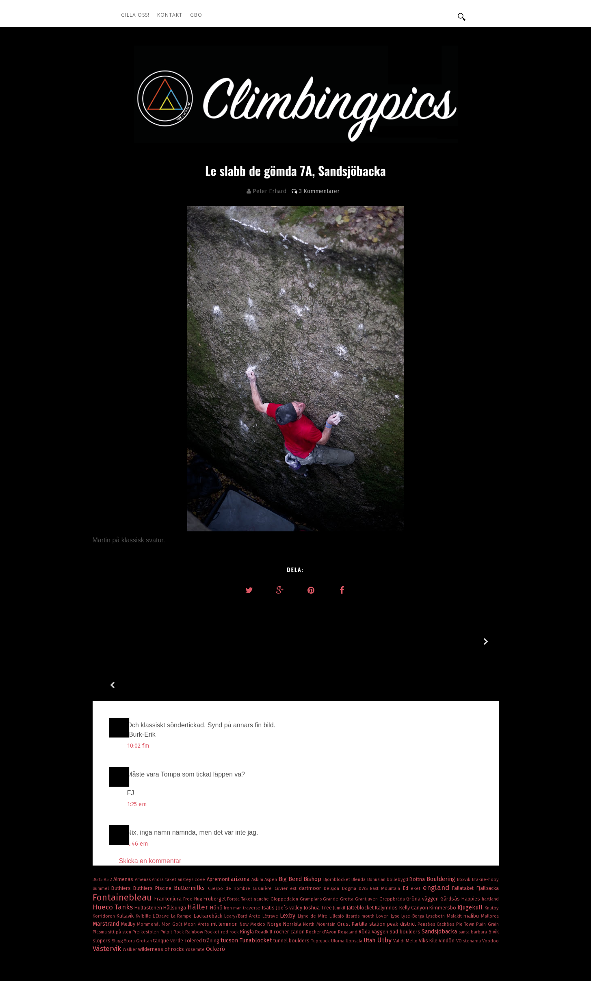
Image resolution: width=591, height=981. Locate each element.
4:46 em (137, 800)
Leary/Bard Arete (243, 872)
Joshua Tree (318, 864)
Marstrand (107, 880)
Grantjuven (367, 855)
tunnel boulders (292, 897)
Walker (130, 906)
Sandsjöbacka (440, 888)
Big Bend (291, 835)
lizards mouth (361, 872)
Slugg (118, 897)
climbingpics (182, 952)
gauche (262, 855)
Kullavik (126, 872)
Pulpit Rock (172, 888)
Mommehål (149, 880)
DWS (364, 845)
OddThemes (446, 952)
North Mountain (320, 880)
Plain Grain (487, 880)
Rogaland (348, 888)
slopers (102, 897)
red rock (230, 888)
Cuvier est (287, 845)
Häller (198, 863)
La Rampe (182, 872)
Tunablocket (256, 897)
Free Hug (193, 855)
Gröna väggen (423, 855)
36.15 (98, 836)
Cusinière (263, 845)
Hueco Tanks (113, 863)
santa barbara (473, 888)
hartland (490, 855)
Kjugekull (470, 864)
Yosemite (195, 906)
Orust (344, 880)
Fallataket (464, 845)
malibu (472, 872)
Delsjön (333, 845)
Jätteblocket (360, 864)
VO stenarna (469, 897)
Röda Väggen (374, 888)
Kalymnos (387, 864)
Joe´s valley (289, 864)
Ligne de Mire (313, 872)
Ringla (247, 888)
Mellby (129, 880)
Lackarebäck (209, 872)
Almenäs (123, 836)
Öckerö (215, 905)
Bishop (313, 835)
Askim (257, 836)
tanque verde (168, 897)
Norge (275, 880)
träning (212, 897)
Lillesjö (337, 872)
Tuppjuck (321, 897)
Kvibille (144, 872)
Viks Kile (429, 897)
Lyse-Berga (413, 872)
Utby (385, 896)
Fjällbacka (487, 845)
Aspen (271, 836)
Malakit (455, 872)
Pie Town (466, 880)
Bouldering (441, 835)
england (437, 844)
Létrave (271, 872)
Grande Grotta (339, 855)
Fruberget (215, 855)
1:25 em (137, 760)
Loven (383, 872)
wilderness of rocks (161, 906)
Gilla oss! (135, 14)
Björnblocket (337, 836)
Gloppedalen (285, 855)
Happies (471, 855)
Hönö (217, 864)
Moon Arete (197, 880)
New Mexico (253, 880)
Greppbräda (393, 855)
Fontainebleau (124, 853)
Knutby (492, 864)
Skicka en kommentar (150, 817)
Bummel (102, 845)
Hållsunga (175, 864)
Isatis (269, 864)
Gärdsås (450, 855)
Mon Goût (173, 880)
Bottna (417, 836)
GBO (196, 14)
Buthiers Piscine (153, 845)
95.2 (108, 836)
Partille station (369, 880)
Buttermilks (191, 844)
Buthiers (122, 845)
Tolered (193, 897)
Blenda (359, 836)
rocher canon (290, 888)
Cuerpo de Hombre (230, 845)
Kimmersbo (443, 864)
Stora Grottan (138, 897)
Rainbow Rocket (203, 888)
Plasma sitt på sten (113, 888)
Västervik (108, 905)
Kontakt (169, 14)
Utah (370, 897)
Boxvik (464, 836)
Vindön (447, 897)
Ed (407, 845)
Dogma (350, 845)
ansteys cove (192, 836)
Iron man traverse (243, 864)
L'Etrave (162, 872)
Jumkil (339, 864)
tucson (230, 897)
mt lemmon (225, 880)
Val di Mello (406, 897)
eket (417, 845)
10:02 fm (138, 702)
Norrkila (293, 880)
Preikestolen (146, 888)
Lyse (396, 872)
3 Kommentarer (319, 191)
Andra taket (165, 836)
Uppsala (355, 897)
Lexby (289, 872)
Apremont (219, 836)
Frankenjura (168, 855)
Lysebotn (436, 872)
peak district (402, 880)
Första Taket (240, 855)
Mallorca (490, 872)
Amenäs (143, 836)
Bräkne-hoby (485, 836)
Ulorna (338, 897)
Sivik (494, 888)
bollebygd (398, 836)
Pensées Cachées (437, 880)
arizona (241, 835)
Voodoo (490, 897)
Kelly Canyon (414, 864)
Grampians (311, 855)
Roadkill (264, 888)
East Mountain (386, 845)
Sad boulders (405, 888)
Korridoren (105, 872)
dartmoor (311, 845)
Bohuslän (377, 836)
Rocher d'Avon (322, 888)
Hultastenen (148, 864)
